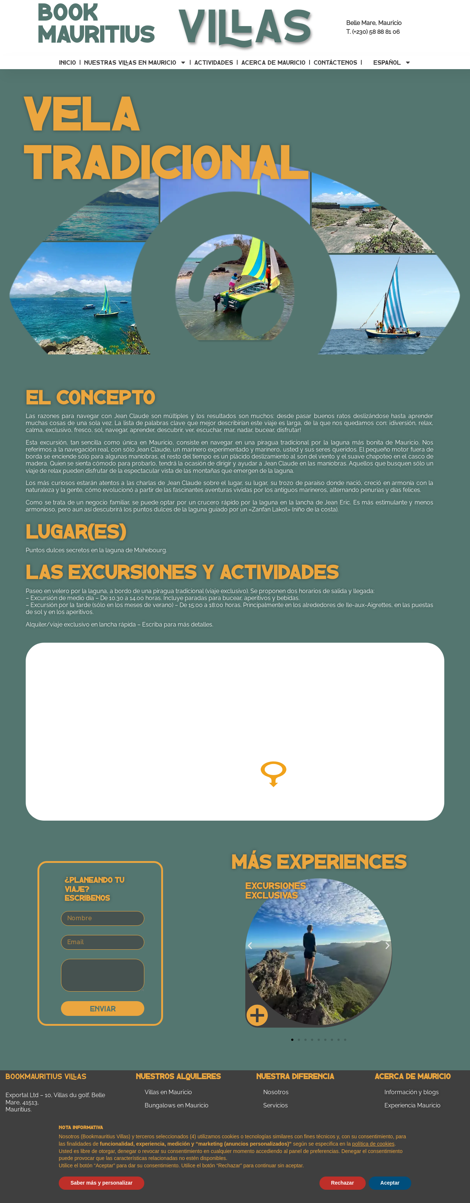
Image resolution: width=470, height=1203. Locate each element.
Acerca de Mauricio (273, 62)
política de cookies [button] (373, 1144)
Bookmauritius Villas (46, 1076)
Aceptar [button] (390, 1183)
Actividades (213, 62)
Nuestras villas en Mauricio (135, 62)
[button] (249, 945)
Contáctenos (335, 62)
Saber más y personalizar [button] (101, 1183)
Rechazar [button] (342, 1183)
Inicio (67, 62)
